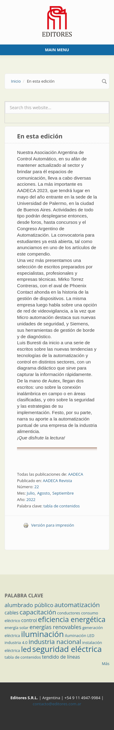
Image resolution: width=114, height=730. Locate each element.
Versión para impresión (48, 525)
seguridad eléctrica (67, 648)
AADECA (75, 474)
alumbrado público (29, 605)
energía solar (17, 627)
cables (12, 612)
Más (105, 663)
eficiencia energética (71, 619)
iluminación (42, 633)
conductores (68, 613)
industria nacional (55, 641)
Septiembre (63, 493)
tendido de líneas (61, 656)
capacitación (37, 612)
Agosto (43, 493)
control (29, 620)
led (26, 649)
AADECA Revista (57, 480)
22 (36, 486)
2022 (31, 499)
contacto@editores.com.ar (57, 704)
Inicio (16, 81)
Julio (31, 493)
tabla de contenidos (61, 506)
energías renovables (55, 627)
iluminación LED (79, 635)
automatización (77, 604)
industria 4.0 (16, 642)
